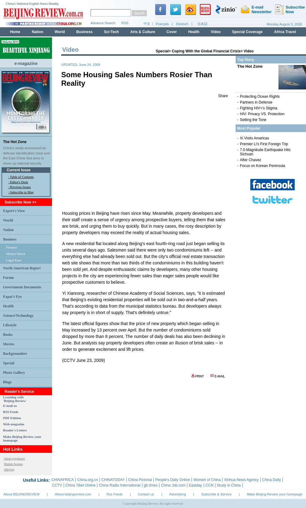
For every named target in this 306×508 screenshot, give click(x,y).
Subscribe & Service (216, 494)
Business (10, 239)
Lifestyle (10, 325)
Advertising (177, 494)
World (8, 220)
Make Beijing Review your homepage (275, 494)
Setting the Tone (253, 120)
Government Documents (22, 287)
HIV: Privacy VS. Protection (262, 114)
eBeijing (9, 469)
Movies (8, 344)
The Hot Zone (15, 142)
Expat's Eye (12, 296)
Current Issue (18, 170)
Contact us (146, 494)
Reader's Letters (15, 430)
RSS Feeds (10, 412)
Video (248, 51)
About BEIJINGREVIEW (22, 494)
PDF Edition (12, 418)
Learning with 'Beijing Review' (15, 399)
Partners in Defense (256, 102)
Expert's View (14, 211)
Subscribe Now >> (20, 202)
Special (8, 363)
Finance (11, 247)
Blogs (7, 382)
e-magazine (26, 63)
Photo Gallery (14, 372)
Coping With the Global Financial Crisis (206, 51)
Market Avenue (13, 464)
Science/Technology (18, 315)
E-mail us (10, 406)
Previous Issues (20, 187)
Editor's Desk (19, 182)
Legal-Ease (13, 260)
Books (8, 334)
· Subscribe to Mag (21, 192)
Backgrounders (15, 353)
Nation (8, 230)
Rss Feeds (114, 494)
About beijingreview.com (73, 494)
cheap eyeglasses (14, 458)
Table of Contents (22, 177)
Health (8, 306)
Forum (8, 277)
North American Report (22, 268)
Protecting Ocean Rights (260, 96)
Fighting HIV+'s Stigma (258, 108)
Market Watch (15, 254)
